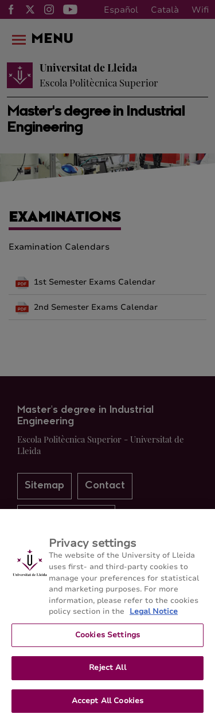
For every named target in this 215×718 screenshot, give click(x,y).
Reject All (107, 672)
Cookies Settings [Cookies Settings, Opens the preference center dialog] (107, 639)
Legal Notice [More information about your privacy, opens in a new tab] (154, 616)
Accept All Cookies (107, 705)
